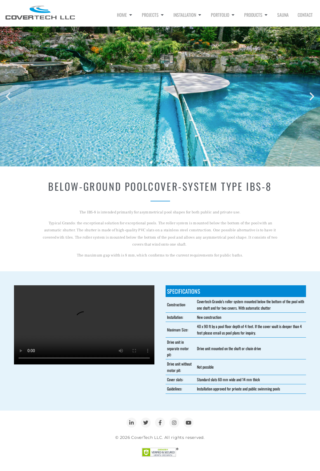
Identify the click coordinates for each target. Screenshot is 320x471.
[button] (8, 96)
